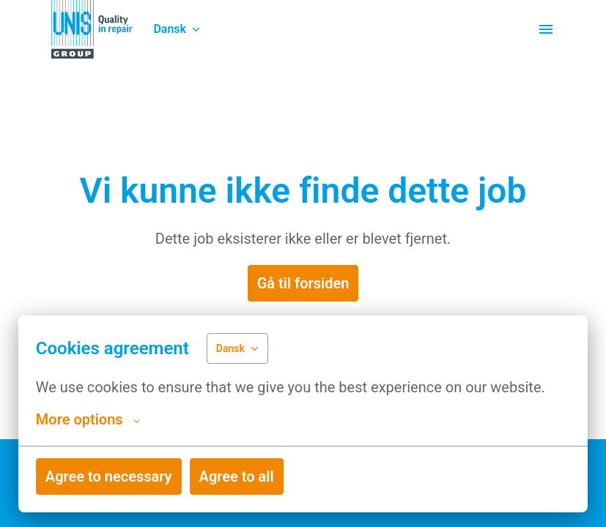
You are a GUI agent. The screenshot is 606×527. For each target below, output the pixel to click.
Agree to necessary (108, 476)
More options (88, 419)
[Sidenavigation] (546, 29)
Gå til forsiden (303, 283)
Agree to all (236, 476)
